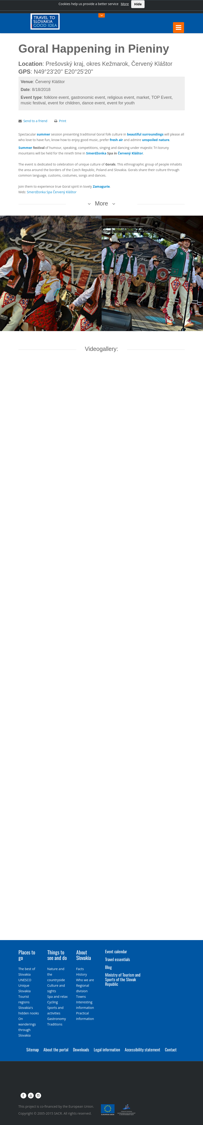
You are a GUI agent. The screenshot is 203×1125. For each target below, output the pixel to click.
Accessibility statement (142, 1050)
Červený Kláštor (130, 153)
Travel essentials (117, 959)
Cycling (52, 1002)
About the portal (55, 1050)
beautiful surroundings (145, 134)
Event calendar (116, 951)
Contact (171, 1050)
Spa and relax (57, 996)
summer (43, 134)
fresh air (116, 140)
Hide (138, 4)
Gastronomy (56, 1018)
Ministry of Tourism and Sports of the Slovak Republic (122, 979)
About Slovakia (83, 954)
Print (62, 121)
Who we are (85, 980)
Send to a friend (35, 121)
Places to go (26, 954)
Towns (81, 996)
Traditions (55, 1024)
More (125, 4)
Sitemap (32, 1050)
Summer (25, 147)
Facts (80, 969)
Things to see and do (57, 954)
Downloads (81, 1050)
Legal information (107, 1050)
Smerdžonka (96, 153)
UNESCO (24, 980)
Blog (108, 967)
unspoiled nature (155, 140)
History (81, 974)
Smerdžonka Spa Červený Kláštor (51, 192)
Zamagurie (101, 186)
